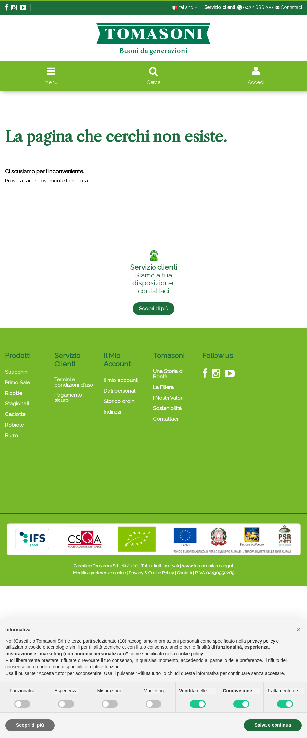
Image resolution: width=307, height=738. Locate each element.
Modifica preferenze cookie (99, 572)
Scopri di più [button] (30, 725)
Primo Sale (17, 382)
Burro (11, 435)
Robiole (14, 425)
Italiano (185, 7)
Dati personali (120, 391)
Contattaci (288, 7)
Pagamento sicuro (68, 397)
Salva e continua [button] (273, 725)
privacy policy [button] (261, 641)
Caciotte (15, 414)
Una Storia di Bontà (168, 374)
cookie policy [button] (189, 653)
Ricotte (13, 393)
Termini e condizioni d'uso (73, 382)
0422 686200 (254, 7)
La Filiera (163, 387)
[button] (298, 629)
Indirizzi (112, 412)
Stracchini (16, 372)
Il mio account (120, 380)
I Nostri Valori (168, 397)
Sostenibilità (167, 408)
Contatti (184, 572)
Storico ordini (119, 401)
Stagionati (17, 403)
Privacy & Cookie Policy (151, 572)
